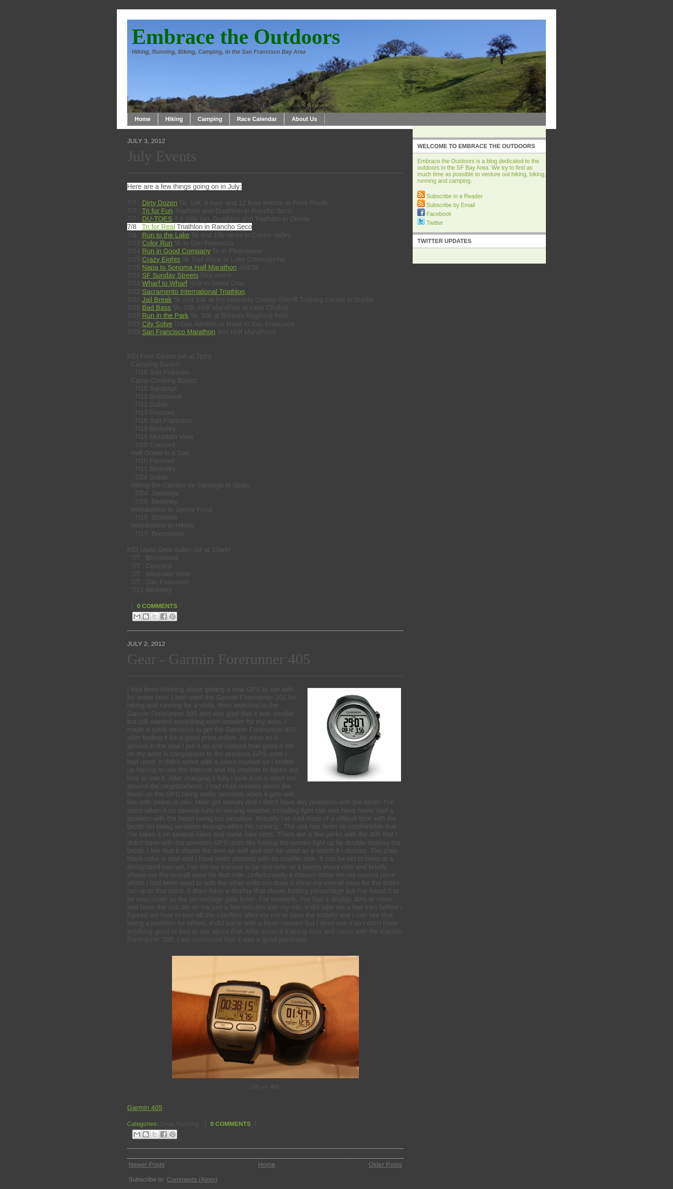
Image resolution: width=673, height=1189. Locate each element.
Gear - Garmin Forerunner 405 (218, 659)
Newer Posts (147, 1164)
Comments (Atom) (192, 1179)
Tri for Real (158, 226)
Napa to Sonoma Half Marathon (189, 267)
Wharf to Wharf (164, 283)
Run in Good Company (176, 251)
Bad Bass (156, 307)
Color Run (157, 243)
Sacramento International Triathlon (193, 291)
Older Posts (385, 1164)
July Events (161, 156)
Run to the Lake (166, 235)
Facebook (434, 214)
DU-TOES (157, 218)
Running (187, 1123)
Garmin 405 (144, 1107)
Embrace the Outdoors (236, 37)
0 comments (157, 605)
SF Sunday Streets (170, 275)
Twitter (430, 223)
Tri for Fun (157, 211)
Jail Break (157, 299)
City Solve (157, 324)
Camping (210, 119)
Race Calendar (257, 119)
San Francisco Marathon (178, 332)
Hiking (174, 119)
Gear (166, 1123)
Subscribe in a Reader (450, 196)
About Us (304, 119)
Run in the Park (165, 315)
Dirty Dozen (159, 203)
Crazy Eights (161, 259)
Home (142, 119)
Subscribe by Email (446, 205)
